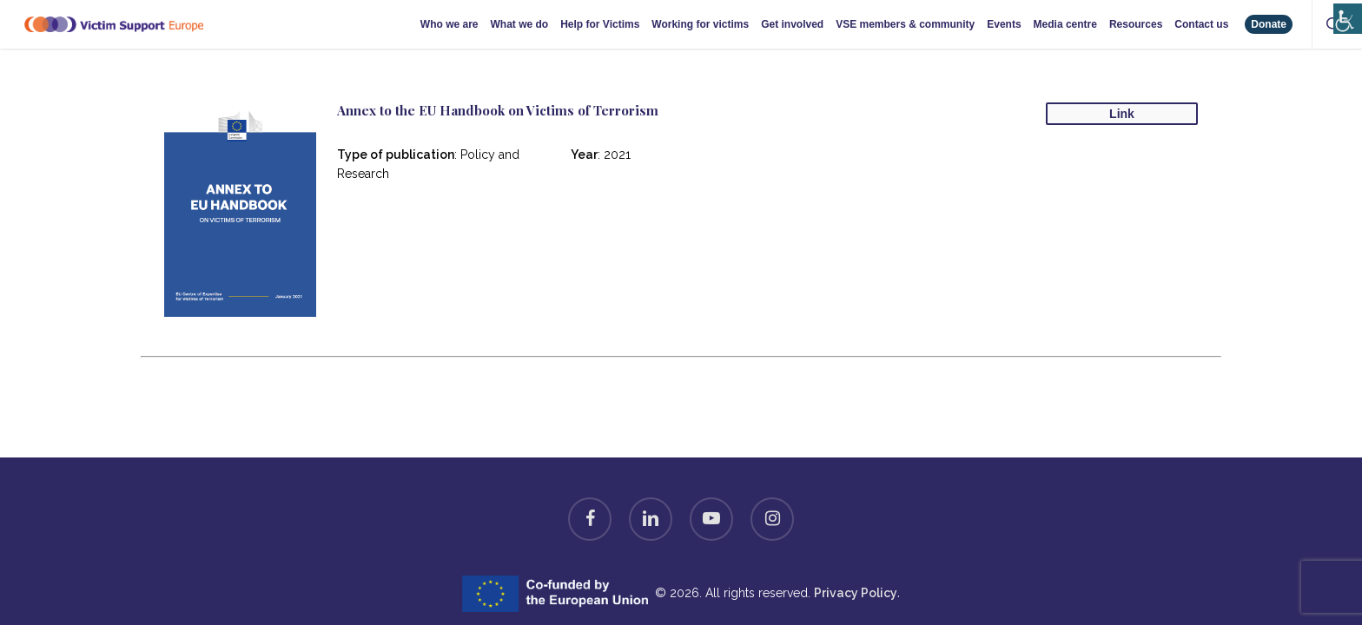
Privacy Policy (855, 593)
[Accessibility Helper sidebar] (1344, 11)
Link (1121, 114)
